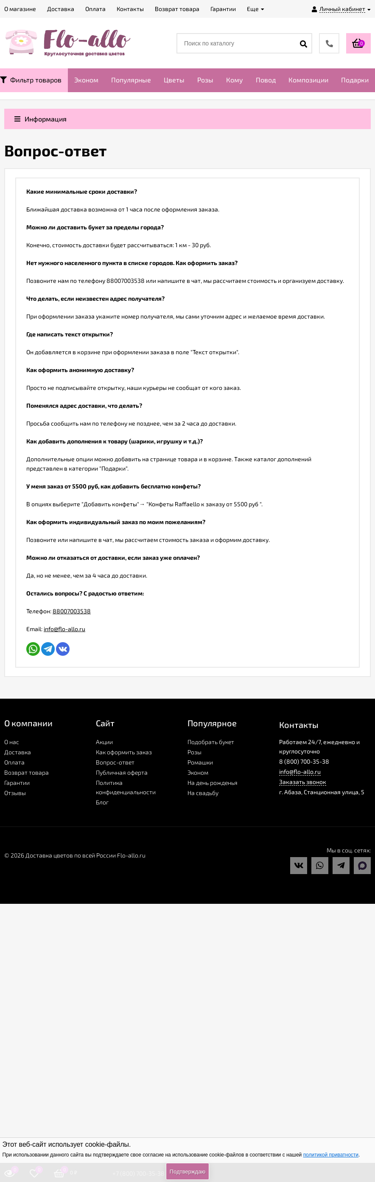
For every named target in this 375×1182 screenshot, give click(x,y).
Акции (104, 741)
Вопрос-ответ (115, 762)
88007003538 (72, 611)
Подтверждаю (187, 1171)
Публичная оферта (122, 772)
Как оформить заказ (124, 752)
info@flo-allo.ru (64, 628)
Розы (205, 80)
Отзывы (15, 792)
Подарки (355, 80)
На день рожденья (213, 782)
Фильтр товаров (31, 80)
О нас (11, 741)
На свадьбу (203, 792)
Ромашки (200, 762)
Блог (102, 802)
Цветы (174, 80)
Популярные (131, 80)
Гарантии (17, 782)
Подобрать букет (211, 741)
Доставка (17, 752)
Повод (266, 80)
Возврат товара (26, 772)
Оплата (14, 762)
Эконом (86, 80)
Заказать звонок (302, 781)
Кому (234, 80)
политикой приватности (330, 1155)
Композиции (308, 80)
